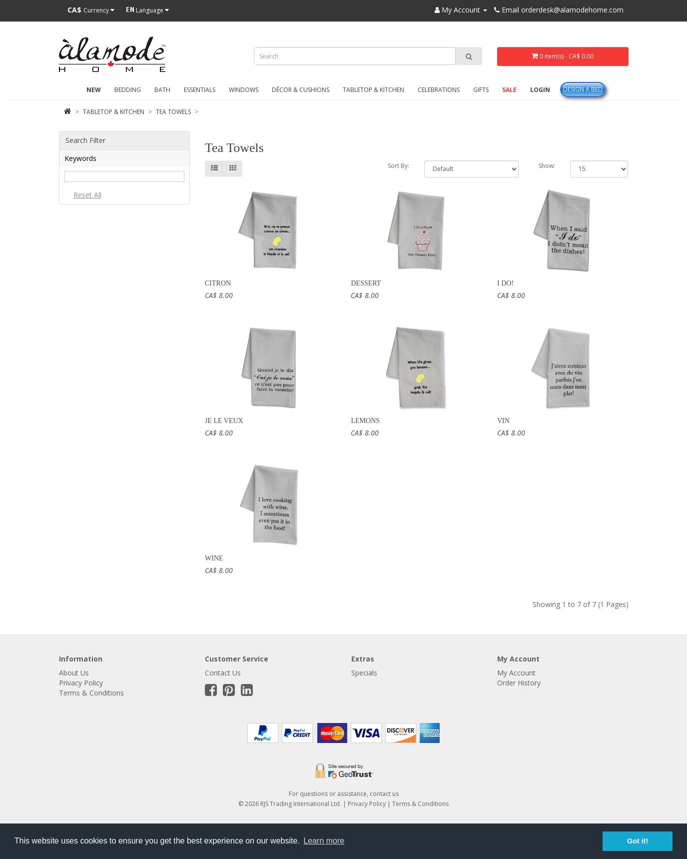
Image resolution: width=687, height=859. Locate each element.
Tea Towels (173, 112)
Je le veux (224, 420)
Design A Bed (583, 89)
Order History (519, 683)
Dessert (366, 283)
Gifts (481, 90)
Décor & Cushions (300, 90)
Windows (243, 90)
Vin (503, 420)
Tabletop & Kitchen (373, 90)
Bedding (127, 90)
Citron (218, 283)
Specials (364, 673)
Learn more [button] (323, 840)
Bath (162, 90)
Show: (547, 166)
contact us (384, 794)
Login (540, 90)
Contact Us (223, 673)
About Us (74, 673)
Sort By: (398, 166)
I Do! (505, 283)
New (93, 90)
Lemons (365, 420)
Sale (509, 90)
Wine (214, 558)
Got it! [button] (637, 841)
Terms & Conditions (91, 693)
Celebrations (439, 90)
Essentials (199, 90)
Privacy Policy (81, 683)
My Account (516, 673)
